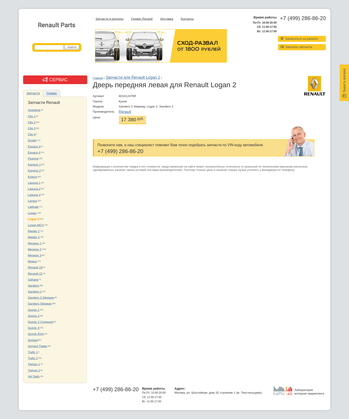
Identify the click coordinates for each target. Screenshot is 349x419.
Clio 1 (32, 116)
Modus (32, 261)
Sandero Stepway (40, 303)
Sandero (33, 285)
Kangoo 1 (34, 164)
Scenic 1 (33, 310)
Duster (32, 140)
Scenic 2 (33, 316)
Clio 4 (32, 134)
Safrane (33, 279)
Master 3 (34, 237)
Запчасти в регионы (109, 18)
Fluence (33, 158)
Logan (32, 213)
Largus (32, 200)
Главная (98, 78)
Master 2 (34, 231)
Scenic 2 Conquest (40, 322)
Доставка (166, 18)
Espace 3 (34, 146)
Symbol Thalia (37, 346)
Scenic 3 (33, 328)
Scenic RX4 (36, 334)
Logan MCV (36, 225)
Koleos (32, 176)
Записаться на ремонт (299, 38)
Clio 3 (32, 128)
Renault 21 (35, 273)
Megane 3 (34, 255)
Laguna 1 (34, 182)
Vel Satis (34, 376)
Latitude (33, 206)
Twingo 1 (34, 364)
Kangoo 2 (34, 170)
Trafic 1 (33, 352)
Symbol (33, 340)
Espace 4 (34, 152)
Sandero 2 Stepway (41, 297)
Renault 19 (35, 267)
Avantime (34, 110)
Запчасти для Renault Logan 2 (133, 77)
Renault (125, 112)
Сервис (51, 93)
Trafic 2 (33, 358)
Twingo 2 (34, 370)
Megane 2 (34, 249)
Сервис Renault (141, 18)
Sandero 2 (35, 291)
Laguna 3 (34, 194)
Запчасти (33, 93)
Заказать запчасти (296, 47)
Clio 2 (32, 122)
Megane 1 (34, 243)
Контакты (187, 18)
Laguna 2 (34, 188)
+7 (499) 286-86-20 (303, 18)
